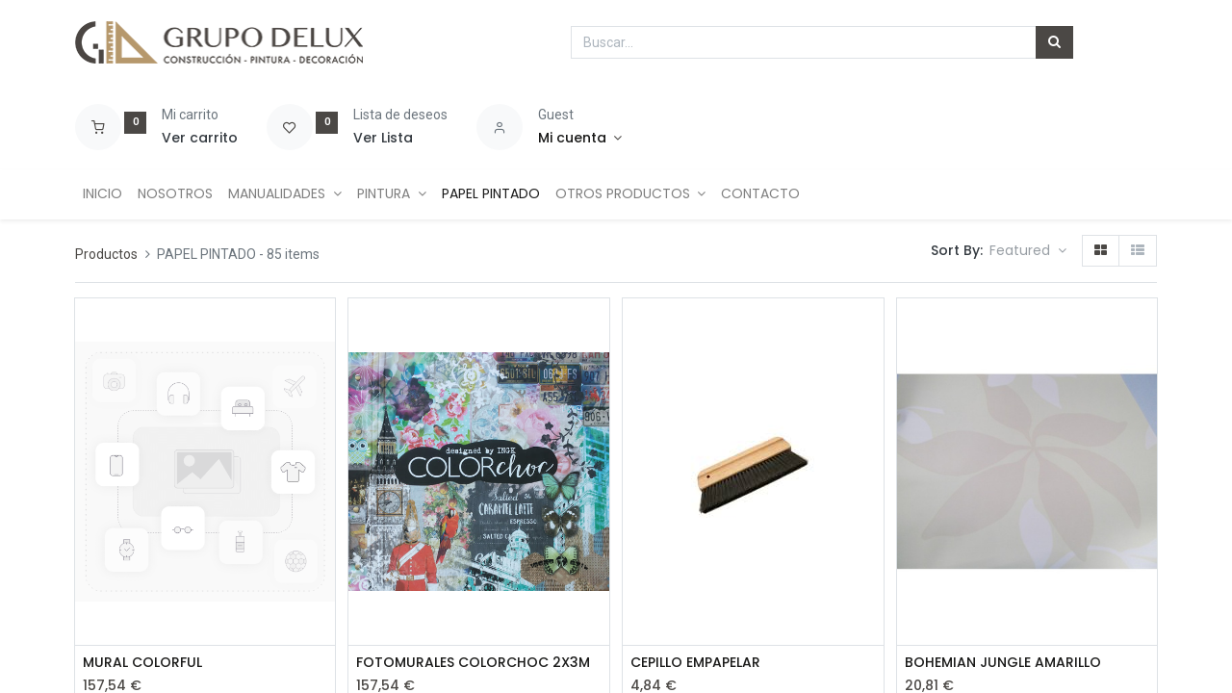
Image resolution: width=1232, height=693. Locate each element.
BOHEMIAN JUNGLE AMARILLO (1003, 663)
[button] (1027, 251)
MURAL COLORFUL (142, 663)
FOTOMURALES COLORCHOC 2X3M (473, 663)
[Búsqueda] (1054, 42)
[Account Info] (580, 138)
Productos (106, 254)
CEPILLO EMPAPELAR (695, 663)
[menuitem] (102, 194)
